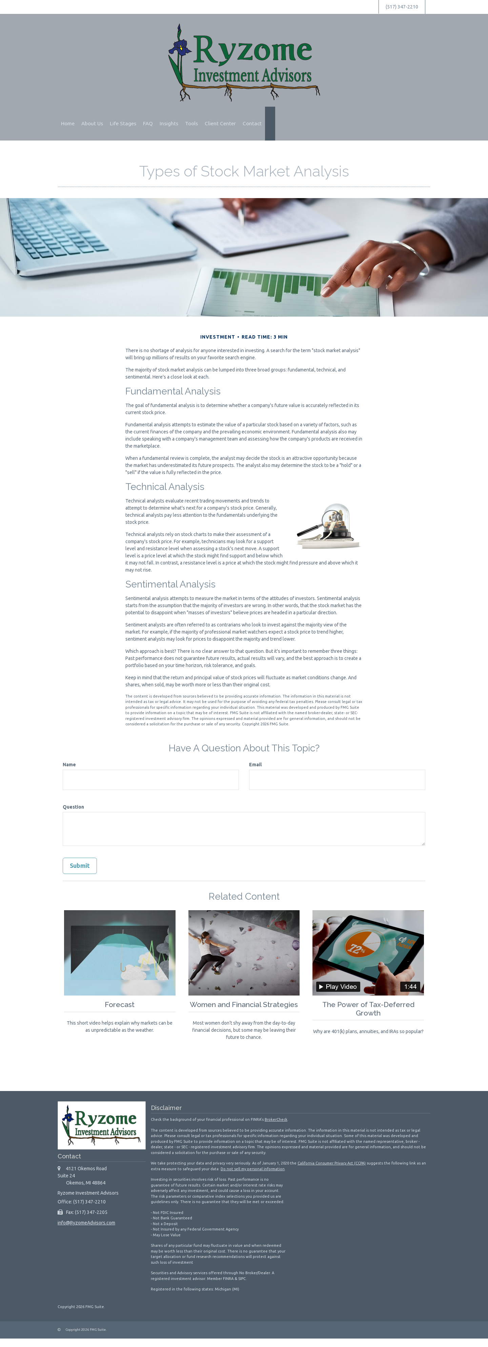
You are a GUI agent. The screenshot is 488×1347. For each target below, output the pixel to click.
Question (73, 807)
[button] (92, 124)
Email (255, 764)
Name (69, 764)
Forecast (120, 1004)
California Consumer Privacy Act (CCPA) (332, 1172)
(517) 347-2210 (402, 6)
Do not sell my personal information (253, 1177)
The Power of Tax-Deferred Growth (368, 1008)
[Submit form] (80, 866)
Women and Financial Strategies (244, 1008)
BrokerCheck (276, 1128)
